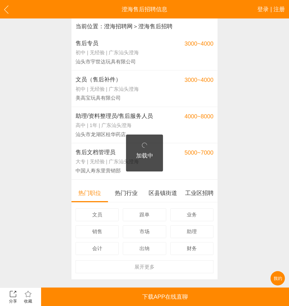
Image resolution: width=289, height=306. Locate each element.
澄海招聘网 (118, 26)
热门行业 (126, 193)
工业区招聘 (199, 193)
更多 (144, 267)
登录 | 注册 (271, 9)
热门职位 (89, 193)
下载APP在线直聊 (165, 296)
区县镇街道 (163, 193)
